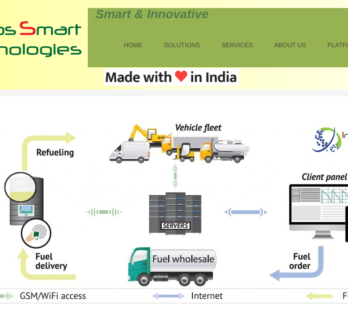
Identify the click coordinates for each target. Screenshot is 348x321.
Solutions (182, 45)
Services (237, 45)
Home (133, 45)
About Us (290, 45)
